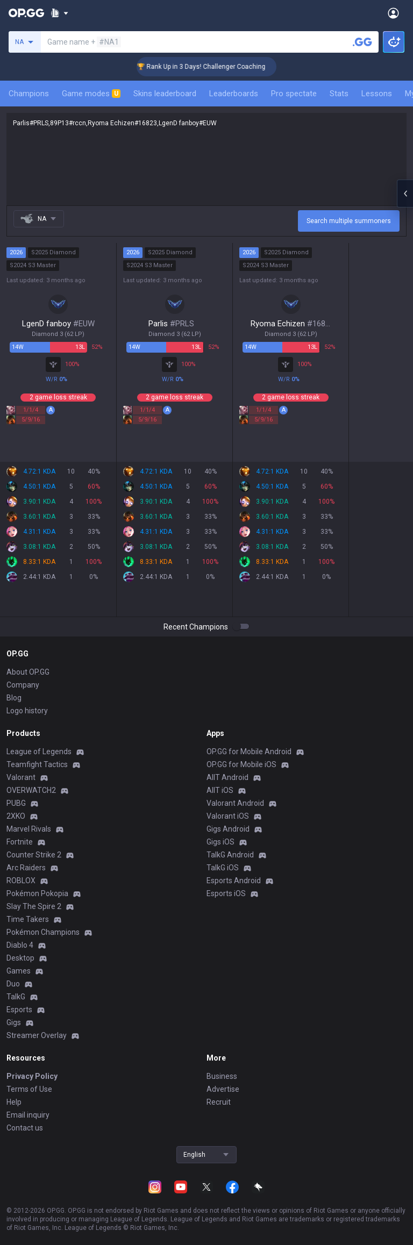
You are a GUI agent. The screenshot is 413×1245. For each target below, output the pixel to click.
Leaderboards (233, 93)
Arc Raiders (26, 867)
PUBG (16, 803)
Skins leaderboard (164, 93)
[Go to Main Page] (26, 13)
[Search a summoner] (362, 42)
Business (221, 1076)
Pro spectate (294, 93)
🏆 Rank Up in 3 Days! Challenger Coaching (212, 66)
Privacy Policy (32, 1076)
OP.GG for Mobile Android (248, 751)
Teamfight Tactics (37, 764)
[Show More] (59, 13)
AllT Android (227, 777)
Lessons (376, 93)
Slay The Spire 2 (33, 906)
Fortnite (19, 842)
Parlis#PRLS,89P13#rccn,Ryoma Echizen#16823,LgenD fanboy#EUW (206, 159)
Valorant (20, 777)
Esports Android (233, 880)
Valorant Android (235, 803)
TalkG (15, 996)
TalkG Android (230, 854)
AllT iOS (219, 790)
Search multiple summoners (349, 221)
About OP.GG (27, 672)
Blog (14, 697)
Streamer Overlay (36, 1035)
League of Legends (39, 751)
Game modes (91, 93)
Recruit (218, 1102)
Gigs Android (228, 829)
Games (18, 971)
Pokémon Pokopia (37, 893)
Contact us (24, 1128)
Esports (19, 1009)
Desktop (20, 958)
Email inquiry (27, 1115)
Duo (13, 983)
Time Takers (27, 919)
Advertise (222, 1089)
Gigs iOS (220, 842)
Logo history (27, 710)
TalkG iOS (222, 867)
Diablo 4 (19, 945)
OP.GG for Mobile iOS (241, 764)
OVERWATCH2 (31, 790)
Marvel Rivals (28, 829)
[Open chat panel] (405, 194)
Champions (29, 93)
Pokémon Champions (43, 932)
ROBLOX (20, 880)
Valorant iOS (227, 816)
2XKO (15, 816)
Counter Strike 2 (33, 854)
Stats (339, 93)
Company (22, 685)
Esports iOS (226, 893)
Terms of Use (29, 1089)
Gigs (13, 1022)
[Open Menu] (393, 13)
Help (14, 1102)
